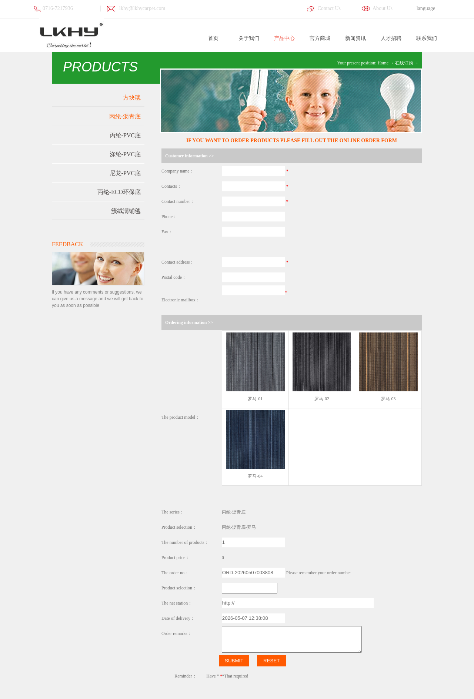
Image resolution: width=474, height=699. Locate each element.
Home (383, 63)
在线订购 (404, 63)
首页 (213, 38)
